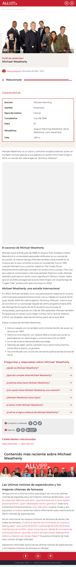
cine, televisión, (40, 507)
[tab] (38, 368)
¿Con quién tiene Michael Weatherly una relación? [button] (33, 390)
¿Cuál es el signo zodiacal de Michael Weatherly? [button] (32, 412)
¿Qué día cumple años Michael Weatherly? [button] (29, 375)
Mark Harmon (27, 444)
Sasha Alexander (10, 444)
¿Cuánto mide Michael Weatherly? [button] (24, 405)
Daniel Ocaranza (14, 71)
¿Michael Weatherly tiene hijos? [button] (23, 397)
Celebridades (10, 9)
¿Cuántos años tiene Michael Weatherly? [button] (28, 383)
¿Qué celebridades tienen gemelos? (38, 503)
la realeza (17, 510)
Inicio (3, 9)
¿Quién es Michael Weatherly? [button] (22, 368)
